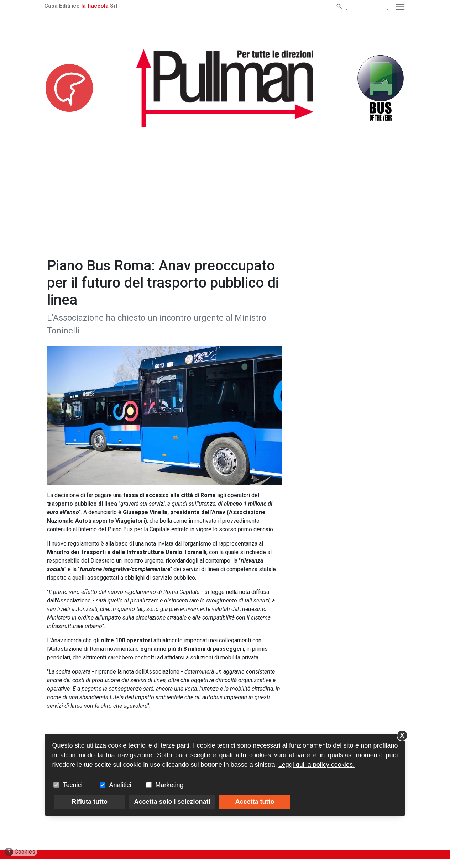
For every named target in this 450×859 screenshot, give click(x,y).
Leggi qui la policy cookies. (316, 764)
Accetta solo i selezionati (172, 801)
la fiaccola (95, 5)
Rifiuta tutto (90, 801)
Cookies (20, 852)
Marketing (169, 785)
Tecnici (72, 785)
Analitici (120, 785)
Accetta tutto (254, 801)
